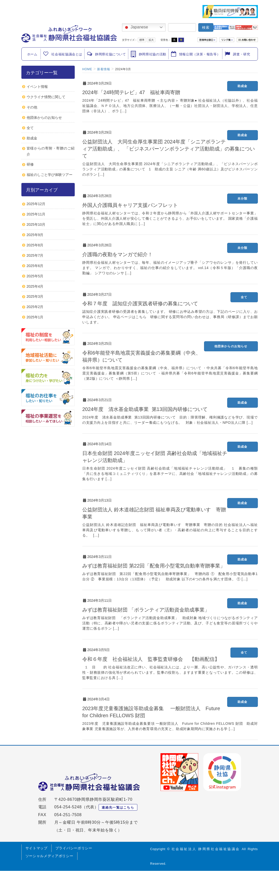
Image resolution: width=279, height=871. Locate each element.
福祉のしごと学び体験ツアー (49, 175)
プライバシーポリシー (73, 848)
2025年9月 (35, 235)
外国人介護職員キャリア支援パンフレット (130, 205)
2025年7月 (35, 255)
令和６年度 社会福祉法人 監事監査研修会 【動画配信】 (151, 659)
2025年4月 (35, 286)
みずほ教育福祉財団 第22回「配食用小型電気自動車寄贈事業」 (153, 566)
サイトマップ (36, 848)
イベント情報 (37, 87)
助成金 (242, 86)
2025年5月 (35, 276)
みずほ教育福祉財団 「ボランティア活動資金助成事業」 (146, 610)
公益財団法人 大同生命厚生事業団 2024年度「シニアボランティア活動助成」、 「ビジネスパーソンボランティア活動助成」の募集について (168, 149)
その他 (32, 107)
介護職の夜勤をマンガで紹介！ (117, 254)
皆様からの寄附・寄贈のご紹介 (51, 151)
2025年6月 (35, 266)
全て (244, 297)
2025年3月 (35, 296)
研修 (30, 164)
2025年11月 (36, 214)
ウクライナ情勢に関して (46, 97)
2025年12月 (36, 204)
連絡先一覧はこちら (118, 807)
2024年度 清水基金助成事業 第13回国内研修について (145, 409)
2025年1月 (35, 317)
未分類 (242, 198)
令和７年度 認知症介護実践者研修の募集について (140, 303)
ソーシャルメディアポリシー (49, 856)
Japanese (136, 27)
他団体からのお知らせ (231, 346)
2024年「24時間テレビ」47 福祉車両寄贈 (131, 92)
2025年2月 (35, 307)
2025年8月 (35, 245)
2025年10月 (36, 224)
